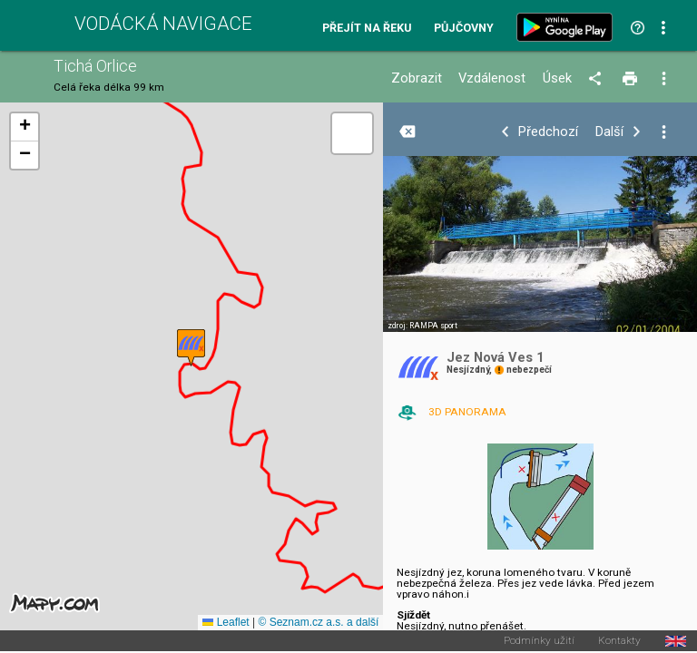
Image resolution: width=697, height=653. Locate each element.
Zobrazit (416, 78)
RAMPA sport (433, 325)
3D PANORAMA (467, 411)
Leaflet (225, 622)
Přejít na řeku (366, 28)
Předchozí (548, 132)
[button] (191, 347)
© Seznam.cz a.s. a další (318, 622)
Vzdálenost (491, 78)
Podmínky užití (539, 641)
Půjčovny (464, 28)
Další (609, 132)
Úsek (557, 78)
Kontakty (619, 641)
